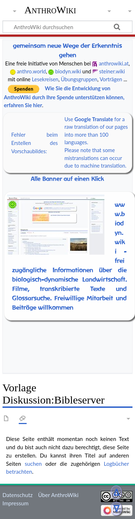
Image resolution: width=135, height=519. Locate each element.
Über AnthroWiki (58, 495)
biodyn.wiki (68, 71)
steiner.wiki (112, 71)
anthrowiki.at (114, 63)
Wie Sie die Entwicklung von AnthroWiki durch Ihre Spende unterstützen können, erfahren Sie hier (64, 96)
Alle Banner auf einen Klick (67, 179)
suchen (33, 463)
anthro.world (31, 71)
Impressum (16, 503)
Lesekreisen (45, 79)
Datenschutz (18, 495)
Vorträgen (111, 79)
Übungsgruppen (79, 79)
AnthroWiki (50, 9)
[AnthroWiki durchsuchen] (67, 26)
